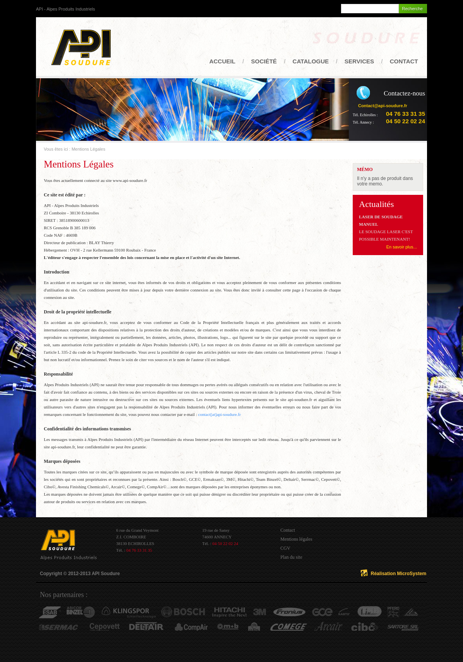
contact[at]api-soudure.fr (219, 414)
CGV (285, 548)
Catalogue (311, 61)
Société (264, 61)
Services (359, 61)
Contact (404, 61)
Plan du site (291, 557)
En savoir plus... (401, 247)
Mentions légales (296, 539)
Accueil (222, 61)
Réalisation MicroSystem (398, 573)
